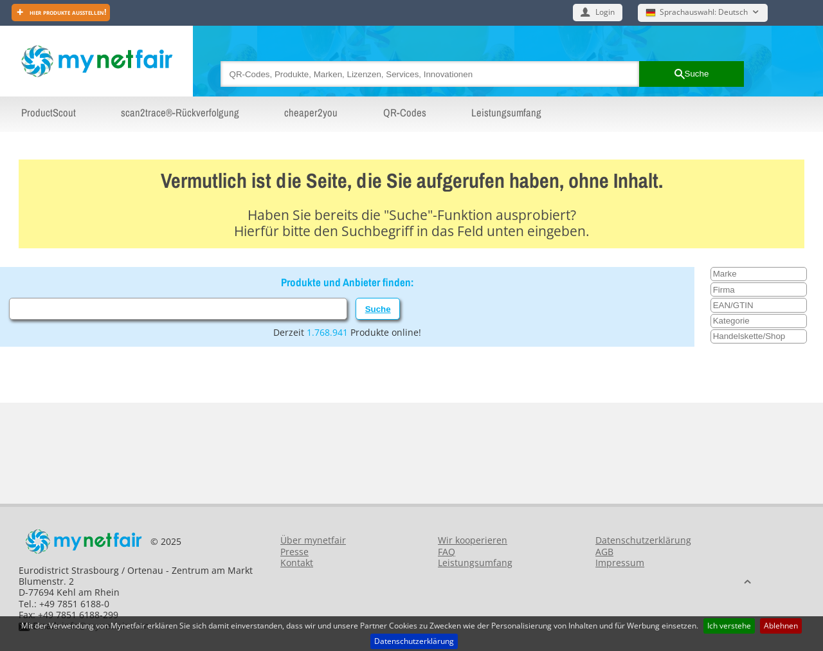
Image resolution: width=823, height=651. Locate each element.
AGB (604, 552)
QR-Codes (404, 112)
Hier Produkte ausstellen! (67, 11)
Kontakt (296, 562)
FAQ (446, 552)
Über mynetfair (313, 540)
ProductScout (48, 112)
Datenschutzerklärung (414, 641)
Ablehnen (781, 625)
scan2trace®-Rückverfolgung (180, 112)
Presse (294, 552)
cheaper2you (311, 112)
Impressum (619, 562)
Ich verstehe (729, 625)
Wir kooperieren (472, 540)
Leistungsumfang (506, 112)
